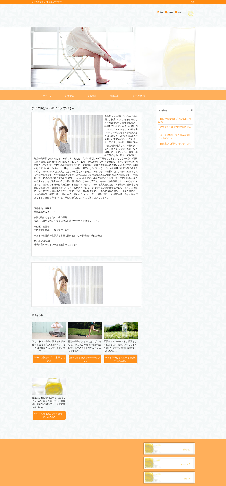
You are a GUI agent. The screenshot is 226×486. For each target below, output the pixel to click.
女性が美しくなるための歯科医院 (50, 217)
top (161, 12)
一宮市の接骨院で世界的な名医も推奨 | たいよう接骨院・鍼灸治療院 (68, 235)
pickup (170, 12)
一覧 (191, 110)
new (179, 12)
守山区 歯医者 (41, 226)
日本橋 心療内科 (42, 241)
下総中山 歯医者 (43, 208)
